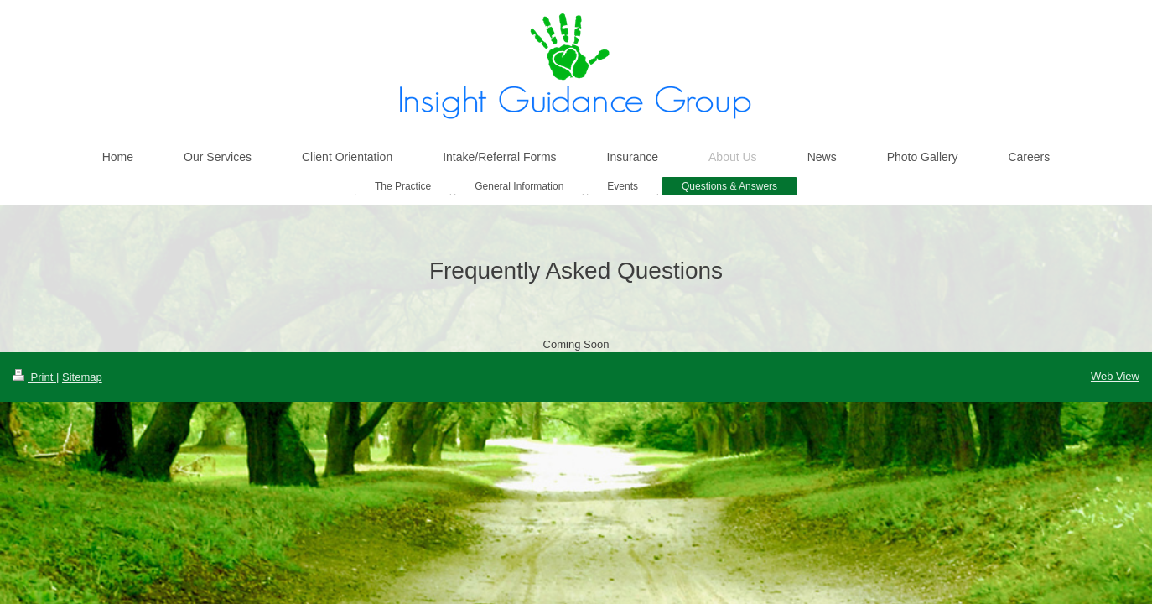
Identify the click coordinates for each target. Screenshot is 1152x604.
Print (34, 377)
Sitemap (82, 377)
